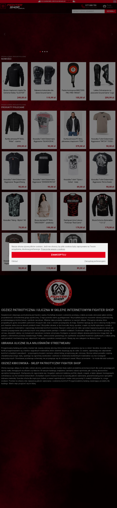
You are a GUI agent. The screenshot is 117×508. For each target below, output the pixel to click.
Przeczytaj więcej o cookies (53, 249)
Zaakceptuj (58, 254)
